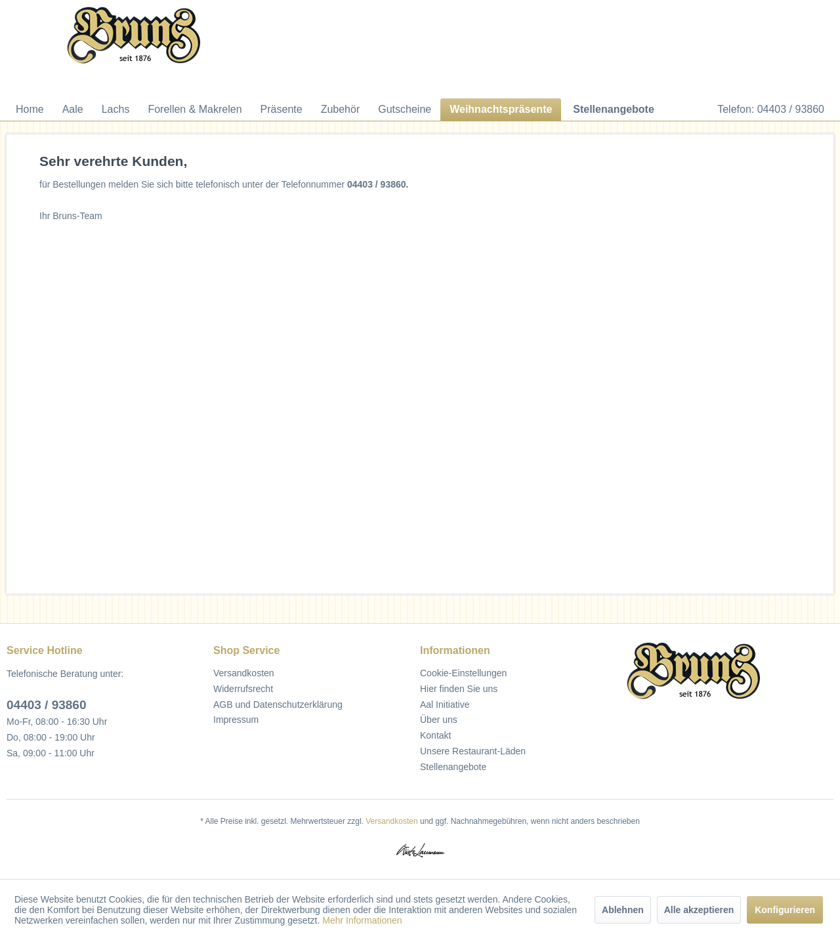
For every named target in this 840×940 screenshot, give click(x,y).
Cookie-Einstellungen (463, 673)
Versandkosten (243, 673)
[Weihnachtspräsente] (500, 109)
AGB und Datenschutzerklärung (278, 704)
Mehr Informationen (362, 920)
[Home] (30, 109)
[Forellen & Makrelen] (194, 109)
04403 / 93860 (47, 705)
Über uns (438, 719)
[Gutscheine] (404, 109)
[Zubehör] (340, 109)
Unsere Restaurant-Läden (473, 751)
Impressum (236, 719)
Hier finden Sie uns (458, 689)
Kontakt (435, 735)
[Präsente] (281, 109)
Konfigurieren (785, 910)
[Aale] (73, 109)
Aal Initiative (444, 704)
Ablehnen (623, 910)
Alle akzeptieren (699, 910)
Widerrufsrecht (243, 689)
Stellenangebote (453, 767)
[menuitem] (30, 109)
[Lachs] (116, 109)
